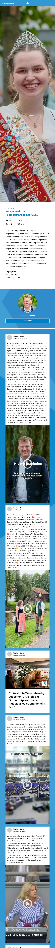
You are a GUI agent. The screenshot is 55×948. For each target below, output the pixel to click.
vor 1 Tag (15, 510)
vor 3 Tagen (16, 831)
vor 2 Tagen (16, 720)
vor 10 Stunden (17, 339)
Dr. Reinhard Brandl (27, 315)
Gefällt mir (27, 320)
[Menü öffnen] (51, 3)
